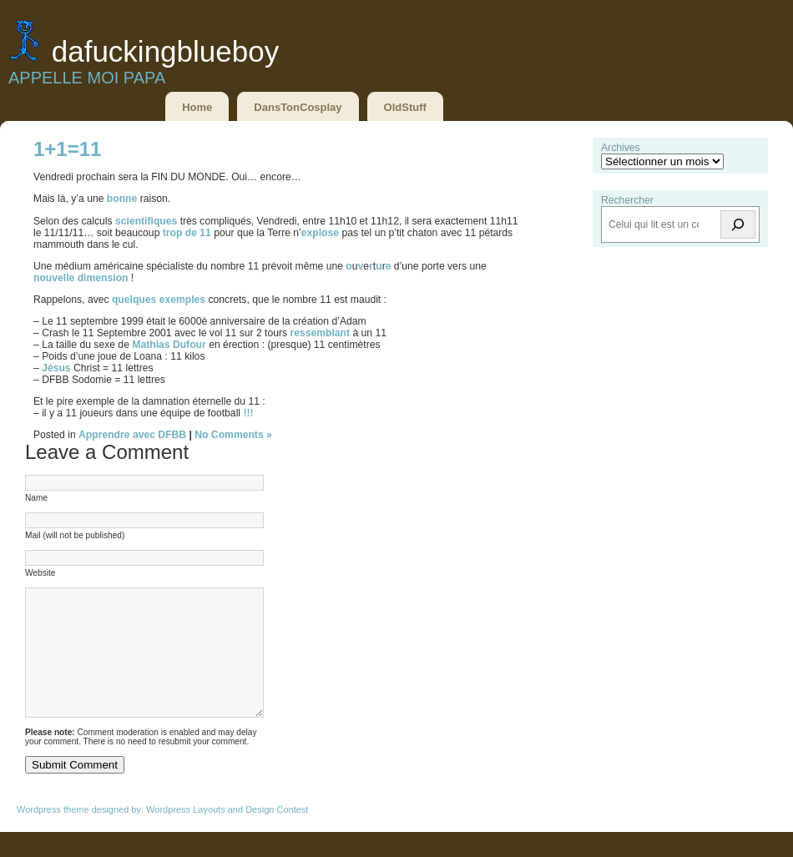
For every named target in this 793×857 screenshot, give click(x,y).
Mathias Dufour (168, 344)
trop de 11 (187, 233)
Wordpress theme (53, 834)
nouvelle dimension (82, 278)
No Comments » (233, 435)
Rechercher (627, 200)
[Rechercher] (737, 224)
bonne (123, 198)
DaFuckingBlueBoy (165, 51)
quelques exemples (158, 299)
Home (197, 107)
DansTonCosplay (297, 107)
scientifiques (147, 221)
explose (321, 233)
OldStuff (405, 107)
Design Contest (276, 834)
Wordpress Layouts (185, 834)
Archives (620, 148)
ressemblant (321, 333)
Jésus (57, 368)
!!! (248, 413)
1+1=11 (67, 149)
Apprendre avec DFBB (132, 435)
